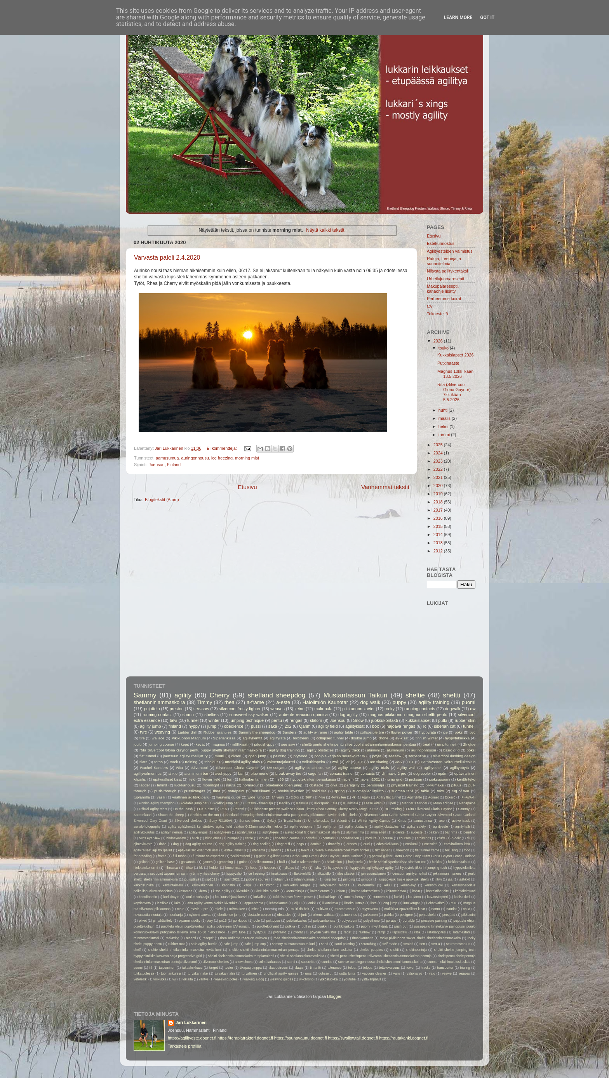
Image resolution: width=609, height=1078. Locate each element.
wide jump (255, 797)
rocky (390, 708)
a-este (283, 702)
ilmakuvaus (279, 873)
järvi (438, 879)
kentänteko (466, 779)
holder (214, 868)
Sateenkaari (142, 815)
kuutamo (414, 897)
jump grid (394, 779)
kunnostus (380, 897)
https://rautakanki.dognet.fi (403, 1038)
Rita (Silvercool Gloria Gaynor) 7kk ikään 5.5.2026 (454, 392)
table (425, 791)
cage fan (315, 773)
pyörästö (279, 932)
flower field (211, 779)
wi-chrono (306, 979)
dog (176, 844)
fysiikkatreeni (240, 856)
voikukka (160, 979)
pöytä (376, 756)
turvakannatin (225, 973)
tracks (425, 968)
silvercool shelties (215, 962)
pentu (276, 720)
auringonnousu (195, 458)
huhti (443, 410)
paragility (352, 785)
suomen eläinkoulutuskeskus (449, 962)
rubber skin (465, 720)
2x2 (288, 726)
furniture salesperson (208, 856)
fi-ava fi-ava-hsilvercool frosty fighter (342, 850)
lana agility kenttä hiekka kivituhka (212, 903)
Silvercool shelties (188, 821)
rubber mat (176, 944)
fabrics (276, 850)
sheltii (394, 950)
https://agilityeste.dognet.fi (192, 1038)
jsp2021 (211, 879)
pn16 (222, 921)
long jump (390, 903)
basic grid (451, 750)
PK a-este (206, 809)
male (180, 909)
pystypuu (259, 932)
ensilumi (411, 844)
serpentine (417, 756)
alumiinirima (355, 832)
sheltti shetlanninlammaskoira (302, 956)
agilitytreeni (222, 832)
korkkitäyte (171, 897)
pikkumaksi (435, 785)
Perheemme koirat (444, 298)
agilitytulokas (246, 832)
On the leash (183, 809)
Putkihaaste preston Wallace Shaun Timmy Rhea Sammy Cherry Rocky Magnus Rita (314, 809)
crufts (441, 838)
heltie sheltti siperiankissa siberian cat (397, 862)
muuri (219, 756)
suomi (138, 968)
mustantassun (344, 909)
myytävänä (370, 909)
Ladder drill (187, 732)
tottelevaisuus (389, 968)
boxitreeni (301, 738)
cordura (370, 838)
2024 (438, 453)
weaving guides (281, 979)
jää (450, 879)
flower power (401, 732)
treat (426, 744)
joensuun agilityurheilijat (409, 873)
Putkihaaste (448, 363)
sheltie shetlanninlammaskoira (329, 950)
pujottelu (152, 708)
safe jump (231, 944)
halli (282, 862)
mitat (255, 909)
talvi (173, 720)
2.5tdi (295, 797)
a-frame (255, 702)
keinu (299, 708)
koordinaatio (148, 897)
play (210, 921)
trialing (465, 968)
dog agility (348, 714)
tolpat (352, 968)
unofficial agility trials (242, 762)
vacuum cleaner (374, 973)
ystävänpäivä (371, 979)
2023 (438, 461)
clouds (264, 838)
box (375, 726)
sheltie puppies (371, 950)
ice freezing (222, 458)
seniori (408, 944)
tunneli (469, 726)
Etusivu (247, 487)
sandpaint (236, 791)
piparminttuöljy (189, 921)
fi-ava (305, 850)
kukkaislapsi (328, 897)
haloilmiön (334, 862)
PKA (223, 809)
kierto (202, 891)
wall (335, 762)
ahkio (173, 773)
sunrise (327, 962)
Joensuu (338, 720)
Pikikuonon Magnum (189, 738)
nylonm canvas (200, 915)
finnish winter (427, 738)
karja (247, 885)
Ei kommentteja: (222, 448)
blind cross (213, 838)
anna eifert (378, 832)
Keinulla (302, 803)
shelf (137, 950)
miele (219, 909)
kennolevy (408, 885)
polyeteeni (349, 921)
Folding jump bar (226, 803)
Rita (179, 767)
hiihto (188, 868)
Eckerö (450, 797)
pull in (306, 926)
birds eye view (149, 838)
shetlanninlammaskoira (159, 702)
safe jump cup (255, 944)
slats (143, 762)
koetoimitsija (295, 891)
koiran (340, 891)
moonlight (211, 785)
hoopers (270, 868)
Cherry (219, 695)
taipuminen (167, 968)
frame (162, 856)
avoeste (417, 832)
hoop (253, 868)
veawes (464, 973)
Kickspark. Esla (325, 803)
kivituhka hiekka (267, 891)
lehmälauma (278, 903)
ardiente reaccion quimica (303, 714)
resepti (191, 938)
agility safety (416, 826)
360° (308, 797)
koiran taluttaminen (365, 891)
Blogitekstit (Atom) (162, 499)
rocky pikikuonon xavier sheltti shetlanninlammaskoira (420, 938)
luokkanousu (185, 785)
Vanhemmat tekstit (385, 487)
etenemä (258, 850)
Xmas (402, 821)
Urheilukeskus (318, 821)
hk (201, 868)
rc (424, 726)
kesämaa (185, 891)
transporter (445, 968)
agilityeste (440, 826)
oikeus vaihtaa (323, 915)
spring (339, 791)
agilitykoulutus (144, 832)
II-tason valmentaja (259, 803)
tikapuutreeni (277, 968)
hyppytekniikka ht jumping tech (423, 868)
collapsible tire (372, 732)
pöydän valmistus (323, 932)
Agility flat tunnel (388, 797)
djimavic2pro (143, 844)
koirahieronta (320, 891)
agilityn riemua (172, 832)
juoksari (415, 779)
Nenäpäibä (467, 803)
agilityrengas (198, 832)
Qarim (304, 726)
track (174, 762)
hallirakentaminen (254, 779)
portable (409, 921)
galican (144, 862)
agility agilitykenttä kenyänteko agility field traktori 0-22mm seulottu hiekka (225, 826)
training (191, 762)
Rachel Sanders (154, 767)
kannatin (228, 885)
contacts (368, 773)
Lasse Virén (373, 803)
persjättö (448, 915)
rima (216, 791)
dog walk (370, 702)
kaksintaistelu (173, 885)
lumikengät (412, 903)
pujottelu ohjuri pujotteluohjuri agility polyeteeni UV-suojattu (206, 926)
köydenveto (142, 903)
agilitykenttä (252, 738)
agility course (349, 767)
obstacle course (259, 915)
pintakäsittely (162, 921)
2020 (438, 485)
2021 (438, 477)
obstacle (316, 785)
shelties (211, 714)
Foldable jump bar (194, 803)
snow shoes (244, 962)
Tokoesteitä (437, 313)
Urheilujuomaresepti (445, 278)
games (207, 862)
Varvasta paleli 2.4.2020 (167, 257)
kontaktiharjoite (437, 891)
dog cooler (422, 773)
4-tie (321, 797)
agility (182, 695)
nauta (230, 785)
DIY (360, 762)
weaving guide (228, 797)
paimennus (349, 915)
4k (353, 797)
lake (177, 903)
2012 (438, 551)
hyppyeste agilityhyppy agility (372, 868)
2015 (438, 526)
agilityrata (278, 738)
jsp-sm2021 (370, 779)
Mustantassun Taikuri (356, 695)
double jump (361, 738)
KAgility (284, 803)
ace (442, 821)
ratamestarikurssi (146, 938)
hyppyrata (427, 732)
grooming (226, 862)
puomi (468, 702)
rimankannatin (362, 938)
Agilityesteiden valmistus (450, 251)
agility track (350, 750)
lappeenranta (253, 903)
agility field (328, 726)
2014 (438, 534)
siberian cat (444, 726)
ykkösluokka (329, 979)
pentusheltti (427, 915)
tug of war (460, 791)
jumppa (366, 879)
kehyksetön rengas (334, 885)
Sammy (145, 695)
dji (468, 838)
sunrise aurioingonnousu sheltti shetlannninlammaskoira (379, 962)
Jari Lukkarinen (191, 1022)
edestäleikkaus (387, 844)
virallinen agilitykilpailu (190, 797)
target (213, 968)
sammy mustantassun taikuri (293, 944)
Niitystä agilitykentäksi (447, 271)
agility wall (406, 767)
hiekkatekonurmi (146, 868)
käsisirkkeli (462, 897)
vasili (161, 797)
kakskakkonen (202, 885)
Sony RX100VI (220, 821)
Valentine (343, 821)
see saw (288, 744)
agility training (433, 702)
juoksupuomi (439, 779)
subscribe (308, 962)
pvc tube (238, 932)
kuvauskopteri (437, 897)
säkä (272, 726)
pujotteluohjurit (268, 926)
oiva (334, 785)
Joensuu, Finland (165, 464)
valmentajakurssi (281, 762)
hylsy (318, 868)
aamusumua (167, 458)
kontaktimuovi (465, 891)
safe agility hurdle (204, 944)
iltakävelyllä (302, 873)
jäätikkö (464, 879)
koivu (416, 891)
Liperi (392, 803)
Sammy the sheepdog (256, 732)
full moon (179, 856)
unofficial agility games (281, 973)
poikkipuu (240, 921)
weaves (277, 708)
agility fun (329, 826)
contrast (329, 838)
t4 (151, 968)
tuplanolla (142, 797)
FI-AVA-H (468, 797)
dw (472, 708)
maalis (445, 418)
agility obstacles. (387, 826)
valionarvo (414, 973)
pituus (456, 785)
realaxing (172, 938)
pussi (256, 726)
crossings (424, 838)
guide (243, 862)
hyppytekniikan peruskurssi (313, 779)
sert (422, 944)
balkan (433, 832)
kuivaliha (259, 897)
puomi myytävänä (374, 926)
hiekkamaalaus (459, 862)
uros (308, 973)
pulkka (290, 926)
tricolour (211, 762)
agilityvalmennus (148, 773)
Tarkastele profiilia (184, 1046)
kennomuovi (434, 885)
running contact (157, 714)
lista (373, 903)
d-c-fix (456, 838)
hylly (303, 868)
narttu (436, 909)
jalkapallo (324, 873)
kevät (200, 744)
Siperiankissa (224, 738)
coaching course (287, 838)
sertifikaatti (261, 791)
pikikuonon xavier (358, 708)
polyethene (371, 921)
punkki (322, 926)
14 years (278, 797)
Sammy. (464, 809)
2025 (438, 444)
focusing (451, 850)
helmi (444, 426)
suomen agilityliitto (368, 791)
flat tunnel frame (427, 850)
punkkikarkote (344, 926)
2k (348, 762)
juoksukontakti (384, 720)
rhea (229, 702)
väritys (204, 979)
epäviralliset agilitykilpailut (153, 850)
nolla (466, 909)
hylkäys (288, 868)
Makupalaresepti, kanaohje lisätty (443, 289)
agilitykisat (355, 726)
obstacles (284, 915)
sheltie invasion (291, 791)
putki (442, 720)
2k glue (469, 744)
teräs (158, 762)
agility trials (379, 767)
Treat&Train (292, 821)
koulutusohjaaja (197, 897)
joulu (138, 744)
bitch (195, 838)
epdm (442, 773)
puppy (399, 702)
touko (444, 348)
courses (405, 838)
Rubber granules (217, 732)
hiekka (437, 862)
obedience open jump (284, 785)
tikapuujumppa (251, 968)
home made (234, 868)
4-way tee (338, 797)
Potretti (238, 809)
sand (324, 944)
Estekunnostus (440, 243)
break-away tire (288, 773)
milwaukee (237, 909)
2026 (438, 341)
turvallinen (249, 973)
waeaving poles (225, 979)
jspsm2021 (231, 879)
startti (291, 962)
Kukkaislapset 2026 (455, 355)
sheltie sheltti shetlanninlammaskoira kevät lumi (184, 950)
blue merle (259, 773)
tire (142, 738)
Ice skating (379, 762)
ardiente (398, 832)
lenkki (312, 903)
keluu (387, 885)
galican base (165, 862)
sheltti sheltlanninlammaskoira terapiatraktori (241, 956)
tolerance (334, 968)
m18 (454, 903)
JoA (398, 762)
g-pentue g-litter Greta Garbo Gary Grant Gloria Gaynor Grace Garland (309, 856)
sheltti (451, 695)
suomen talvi (402, 791)
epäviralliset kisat (167, 779)
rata (417, 932)
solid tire (319, 791)
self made (390, 944)
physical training (404, 785)
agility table (343, 732)
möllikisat (239, 744)
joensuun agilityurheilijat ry (185, 756)
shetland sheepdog (277, 695)
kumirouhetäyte (354, 897)
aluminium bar (196, 773)
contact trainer (342, 773)
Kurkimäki (350, 803)
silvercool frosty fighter (240, 708)
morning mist (247, 458)
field (191, 779)
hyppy (194, 726)
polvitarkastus (296, 921)
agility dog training (284, 750)
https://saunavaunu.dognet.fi (300, 1038)
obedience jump (229, 915)
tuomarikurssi (171, 973)
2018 (438, 502)
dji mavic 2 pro (394, 773)
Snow (358, 720)
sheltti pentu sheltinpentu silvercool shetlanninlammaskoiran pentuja (359, 744)
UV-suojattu (277, 767)
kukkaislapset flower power (293, 897)
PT (411, 762)
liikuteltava (330, 903)
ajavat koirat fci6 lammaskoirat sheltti (312, 832)
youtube (350, 979)
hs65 (279, 779)
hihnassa (171, 868)
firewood (403, 850)
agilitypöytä (459, 767)
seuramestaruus (458, 944)
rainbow (364, 932)
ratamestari (461, 932)
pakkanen (370, 915)
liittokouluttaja (354, 903)
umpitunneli (446, 744)
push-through (165, 791)
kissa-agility (221, 891)
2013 (438, 542)
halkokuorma (263, 862)
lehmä (162, 785)
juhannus (281, 879)
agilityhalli (462, 826)
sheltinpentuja (416, 950)
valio (396, 973)
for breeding (142, 856)
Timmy (204, 702)
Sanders (289, 732)
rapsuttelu (399, 932)
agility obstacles (320, 750)
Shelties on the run (204, 815)
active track (461, 821)
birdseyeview (176, 838)
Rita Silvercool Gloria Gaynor (430, 809)
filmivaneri (382, 850)
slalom (316, 720)
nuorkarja (176, 915)
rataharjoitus (436, 932)
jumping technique (247, 720)
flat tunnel (147, 756)
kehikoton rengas (297, 885)
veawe (447, 973)
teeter (228, 968)
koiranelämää (396, 891)
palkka (389, 915)
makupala (323, 708)
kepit (185, 744)
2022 (438, 469)
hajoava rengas (400, 726)
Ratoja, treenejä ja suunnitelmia (444, 261)
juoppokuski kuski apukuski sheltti (404, 879)
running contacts (419, 708)
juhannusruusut (305, 879)
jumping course (161, 744)
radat (347, 932)
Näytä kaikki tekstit (325, 230)
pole (257, 921)
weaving (162, 732)
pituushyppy (264, 744)
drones (351, 844)
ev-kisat (401, 738)
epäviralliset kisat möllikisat (198, 850)
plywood (301, 756)
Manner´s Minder (414, 803)
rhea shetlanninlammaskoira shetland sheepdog (309, 938)
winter (214, 720)
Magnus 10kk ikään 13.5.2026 (455, 374)
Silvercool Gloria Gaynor (237, 767)
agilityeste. (433, 767)
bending (469, 832)
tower (410, 968)
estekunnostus (235, 850)
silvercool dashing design (454, 756)
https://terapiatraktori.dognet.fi (245, 1038)
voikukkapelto (313, 762)
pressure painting (434, 921)
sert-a (436, 944)
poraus (391, 921)
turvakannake (198, 973)
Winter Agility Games (374, 821)
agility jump (150, 726)
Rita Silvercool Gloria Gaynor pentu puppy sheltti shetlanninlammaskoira (200, 750)
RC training (393, 809)
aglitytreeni (271, 832)
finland (175, 726)
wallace (158, 738)
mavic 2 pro (200, 909)
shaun (187, 714)
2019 (438, 493)
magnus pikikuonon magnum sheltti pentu (407, 714)
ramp (381, 932)
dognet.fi (283, 844)
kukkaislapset (418, 720)
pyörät (298, 932)
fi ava (291, 850)
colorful (311, 838)
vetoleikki (140, 979)
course (388, 838)
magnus (218, 744)
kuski (398, 897)
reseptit (208, 938)
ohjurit (302, 915)
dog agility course (198, 844)
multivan (322, 909)
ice (445, 732)
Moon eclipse (443, 803)
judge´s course (257, 879)
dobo (162, 844)
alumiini (373, 750)
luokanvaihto (435, 903)
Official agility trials (153, 809)
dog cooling (261, 844)
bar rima (451, 832)
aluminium (395, 750)
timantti (315, 968)
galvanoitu (188, 862)
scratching (368, 944)
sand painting (344, 944)
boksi (470, 750)
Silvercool (199, 767)
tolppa (367, 968)
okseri (236, 756)
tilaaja (298, 968)
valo (432, 973)
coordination (350, 838)
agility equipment (302, 826)
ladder (144, 785)
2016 (438, 518)
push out (400, 926)
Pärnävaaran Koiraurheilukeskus (448, 762)
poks (459, 732)
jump (211, 726)
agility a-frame (315, 732)
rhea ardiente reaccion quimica (243, 938)
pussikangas (194, 791)
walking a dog (254, 979)
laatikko (162, 903)
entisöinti (430, 844)
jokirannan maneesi (447, 873)
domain (315, 844)
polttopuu (273, 921)
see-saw (201, 708)
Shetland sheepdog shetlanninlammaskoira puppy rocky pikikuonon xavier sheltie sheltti (291, 815)
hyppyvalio (234, 873)
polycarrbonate (324, 921)
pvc (472, 732)
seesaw (394, 756)
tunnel (192, 720)
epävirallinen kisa (457, 844)
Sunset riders (249, 821)
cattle (249, 838)
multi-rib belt (300, 909)
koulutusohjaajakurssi (231, 897)
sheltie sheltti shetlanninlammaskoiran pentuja (264, 950)
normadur (250, 785)
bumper (233, 838)
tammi (444, 434)
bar (241, 773)
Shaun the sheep (171, 815)
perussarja (375, 785)
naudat (451, 909)
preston (177, 708)
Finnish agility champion (156, 803)
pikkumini (468, 915)
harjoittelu (355, 862)
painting (279, 756)
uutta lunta (347, 973)
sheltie (415, 695)
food (467, 850)
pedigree (406, 915)
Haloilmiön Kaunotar (325, 702)
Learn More (458, 17)
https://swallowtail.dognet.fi (353, 1038)
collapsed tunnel (330, 738)
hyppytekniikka (457, 738)
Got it (487, 17)
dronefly (334, 844)
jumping (349, 879)
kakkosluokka (144, 885)
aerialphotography (147, 826)
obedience (234, 726)
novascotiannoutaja (148, 915)
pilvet (142, 921)
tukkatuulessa (144, 973)
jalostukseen (346, 873)
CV (430, 306)
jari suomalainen (373, 873)
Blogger (334, 996)
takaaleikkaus (192, 968)
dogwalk (453, 708)
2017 (438, 510)
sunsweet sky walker (248, 714)
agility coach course (312, 767)
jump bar (330, 879)
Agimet (433, 797)
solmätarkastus (269, 962)
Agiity (366, 797)
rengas (295, 720)
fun (230, 779)
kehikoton (267, 885)
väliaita (188, 979)
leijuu (297, 903)
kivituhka (243, 891)
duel (367, 844)
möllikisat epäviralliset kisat (405, 909)
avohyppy (223, 773)
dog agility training (232, 844)
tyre (143, 732)
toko (440, 791)
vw (174, 979)
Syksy (271, 821)
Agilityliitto (414, 797)
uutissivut (325, 973)
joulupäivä (191, 879)
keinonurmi (366, 885)
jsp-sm (348, 779)
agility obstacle (356, 826)
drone (383, 738)
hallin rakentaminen (305, 862)
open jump (257, 756)
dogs (300, 844)
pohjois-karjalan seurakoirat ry (339, 756)
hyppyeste (335, 868)
